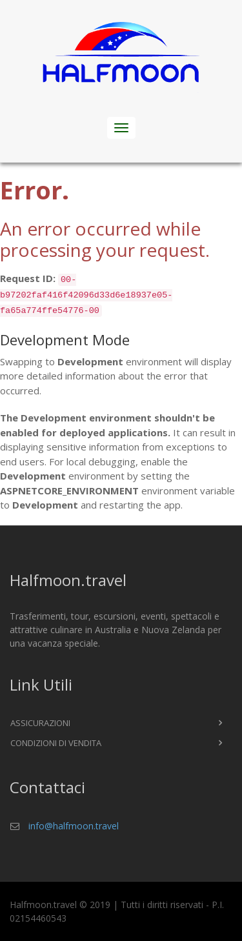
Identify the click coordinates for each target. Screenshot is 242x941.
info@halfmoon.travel (73, 826)
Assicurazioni (40, 723)
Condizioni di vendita (55, 743)
